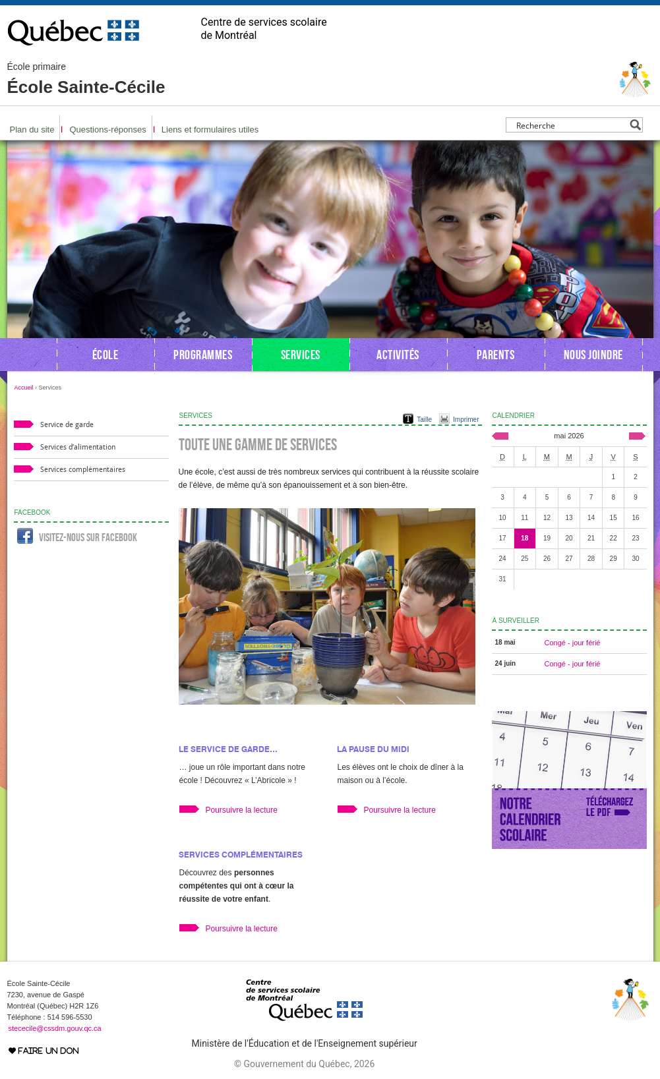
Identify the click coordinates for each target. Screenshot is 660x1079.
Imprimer (466, 419)
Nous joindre (593, 354)
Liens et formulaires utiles (210, 129)
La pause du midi (373, 749)
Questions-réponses (107, 129)
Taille (424, 419)
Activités (397, 354)
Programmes (202, 354)
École (105, 354)
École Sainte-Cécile (86, 79)
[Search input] (570, 124)
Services (300, 354)
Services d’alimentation (77, 447)
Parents (496, 354)
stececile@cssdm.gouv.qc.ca (55, 1028)
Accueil (24, 387)
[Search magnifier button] (635, 125)
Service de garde (67, 425)
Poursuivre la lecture (242, 810)
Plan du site (32, 129)
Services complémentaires (241, 855)
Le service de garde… (228, 749)
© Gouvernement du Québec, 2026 (304, 1064)
